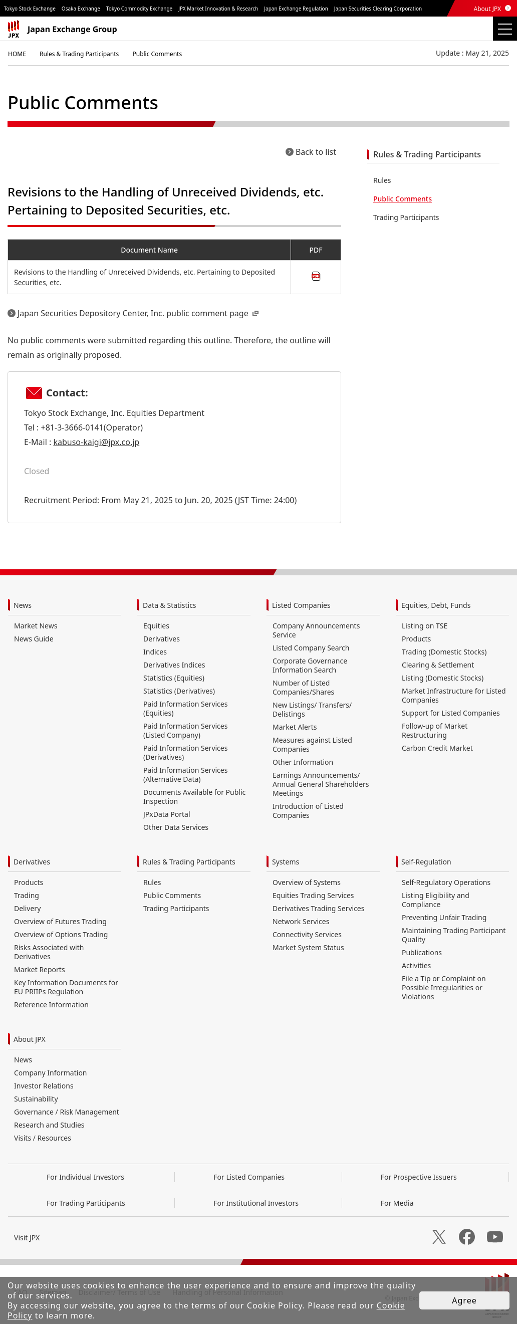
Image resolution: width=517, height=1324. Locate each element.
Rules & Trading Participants (79, 54)
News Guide (34, 638)
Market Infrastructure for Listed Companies (454, 695)
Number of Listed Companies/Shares (303, 687)
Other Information (303, 762)
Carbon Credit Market (437, 748)
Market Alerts (295, 727)
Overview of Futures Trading (60, 921)
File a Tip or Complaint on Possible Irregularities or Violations (444, 987)
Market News (35, 625)
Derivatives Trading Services (318, 908)
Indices (155, 651)
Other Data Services (175, 827)
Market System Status (308, 947)
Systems (285, 861)
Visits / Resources (42, 1138)
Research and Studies (49, 1125)
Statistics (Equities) (173, 678)
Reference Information (51, 1004)
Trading (26, 895)
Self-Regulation (426, 861)
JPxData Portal (166, 814)
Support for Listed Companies (451, 713)
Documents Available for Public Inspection (194, 796)
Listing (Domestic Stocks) (442, 678)
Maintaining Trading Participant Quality (453, 935)
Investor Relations (44, 1085)
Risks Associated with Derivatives (49, 952)
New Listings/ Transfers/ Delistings (312, 709)
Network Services (301, 921)
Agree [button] (464, 1300)
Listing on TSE (424, 625)
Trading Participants (406, 217)
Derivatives (161, 638)
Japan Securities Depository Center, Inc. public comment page (139, 313)
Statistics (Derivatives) (179, 691)
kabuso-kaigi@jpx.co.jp (96, 442)
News (23, 605)
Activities (416, 965)
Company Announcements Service (316, 630)
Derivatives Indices (174, 665)
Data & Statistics (169, 605)
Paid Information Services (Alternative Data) (185, 774)
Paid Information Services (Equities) (185, 708)
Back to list (316, 151)
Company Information (50, 1072)
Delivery (27, 908)
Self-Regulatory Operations (446, 882)
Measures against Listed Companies (312, 744)
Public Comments (157, 54)
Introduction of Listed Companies (308, 810)
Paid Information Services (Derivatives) (185, 752)
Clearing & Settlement (438, 665)
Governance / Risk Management (66, 1112)
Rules (382, 180)
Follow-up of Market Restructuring (434, 730)
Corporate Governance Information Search (310, 665)
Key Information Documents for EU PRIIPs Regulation (66, 987)
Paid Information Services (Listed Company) (185, 730)
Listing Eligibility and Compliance (435, 900)
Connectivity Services (307, 934)
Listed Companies (301, 605)
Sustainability (36, 1099)
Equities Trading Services (313, 895)
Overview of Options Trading (61, 934)
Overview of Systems (307, 882)
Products (416, 638)
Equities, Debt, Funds (435, 605)
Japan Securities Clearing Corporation (378, 8)
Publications (422, 952)
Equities (156, 625)
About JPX (487, 9)
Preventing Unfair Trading (444, 917)
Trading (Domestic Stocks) (444, 651)
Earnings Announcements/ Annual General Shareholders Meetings (321, 784)
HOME (17, 54)
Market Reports (39, 969)
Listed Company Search (311, 647)
